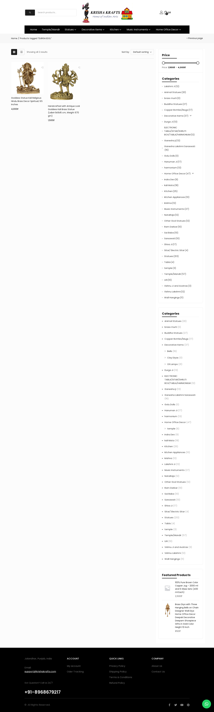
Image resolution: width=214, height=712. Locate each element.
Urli (168, 280)
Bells (169, 351)
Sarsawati (172, 238)
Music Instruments (139, 29)
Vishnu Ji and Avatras (177, 286)
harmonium (172, 167)
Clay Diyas (172, 357)
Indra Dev (171, 179)
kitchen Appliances (176, 197)
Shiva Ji (170, 244)
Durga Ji (170, 122)
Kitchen (116, 29)
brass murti (172, 98)
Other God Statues (177, 221)
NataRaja (171, 215)
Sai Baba (171, 232)
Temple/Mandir (51, 29)
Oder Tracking (75, 671)
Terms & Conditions (120, 677)
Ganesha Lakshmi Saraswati (179, 148)
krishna (170, 203)
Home (33, 29)
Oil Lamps (172, 364)
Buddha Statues (175, 104)
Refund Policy (117, 683)
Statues (71, 29)
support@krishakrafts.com (40, 671)
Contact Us (158, 671)
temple (170, 268)
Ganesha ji (172, 140)
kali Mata (171, 185)
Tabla (169, 262)
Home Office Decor (169, 29)
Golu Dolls (171, 156)
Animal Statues (175, 92)
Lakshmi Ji (171, 86)
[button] (167, 12)
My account (74, 666)
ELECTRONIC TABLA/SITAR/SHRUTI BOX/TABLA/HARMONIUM (179, 131)
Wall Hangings (174, 297)
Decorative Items (93, 29)
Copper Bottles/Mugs (178, 110)
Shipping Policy (118, 671)
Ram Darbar (173, 227)
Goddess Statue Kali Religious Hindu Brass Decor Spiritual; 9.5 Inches (27, 101)
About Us (157, 666)
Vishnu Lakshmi (174, 291)
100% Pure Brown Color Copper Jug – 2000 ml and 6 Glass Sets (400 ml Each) (186, 587)
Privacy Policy (117, 666)
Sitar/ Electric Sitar (176, 250)
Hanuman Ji (173, 162)
